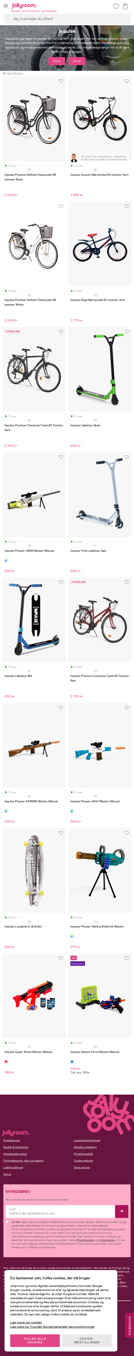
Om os (7, 1174)
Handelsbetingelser (15, 1154)
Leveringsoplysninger (87, 1140)
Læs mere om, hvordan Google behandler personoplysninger (52, 1327)
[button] (5, 6)
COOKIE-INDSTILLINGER (87, 1340)
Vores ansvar (82, 1167)
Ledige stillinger (13, 1167)
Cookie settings (83, 1160)
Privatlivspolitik (83, 1154)
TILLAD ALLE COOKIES (35, 1340)
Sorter (77, 61)
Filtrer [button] (57, 61)
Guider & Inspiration (16, 1147)
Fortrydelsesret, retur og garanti (23, 1160)
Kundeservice (11, 1140)
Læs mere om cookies (26, 1322)
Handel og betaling (85, 1147)
